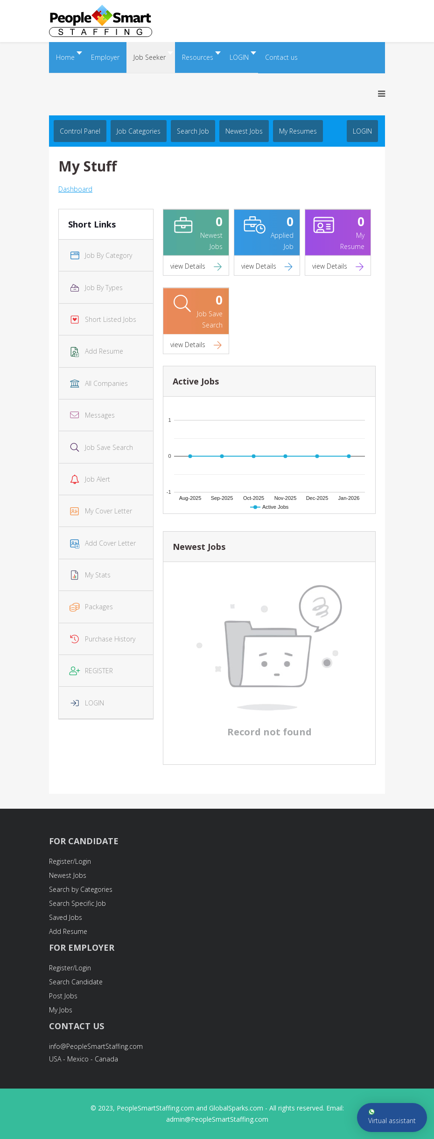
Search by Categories (80, 889)
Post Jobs (63, 995)
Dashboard (75, 189)
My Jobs (60, 1009)
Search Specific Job (77, 903)
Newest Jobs (244, 131)
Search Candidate (76, 981)
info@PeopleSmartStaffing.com (96, 1046)
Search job (193, 131)
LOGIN (362, 131)
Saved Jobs (65, 917)
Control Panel (80, 131)
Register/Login (70, 861)
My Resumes (298, 131)
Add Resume (68, 931)
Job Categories (139, 131)
